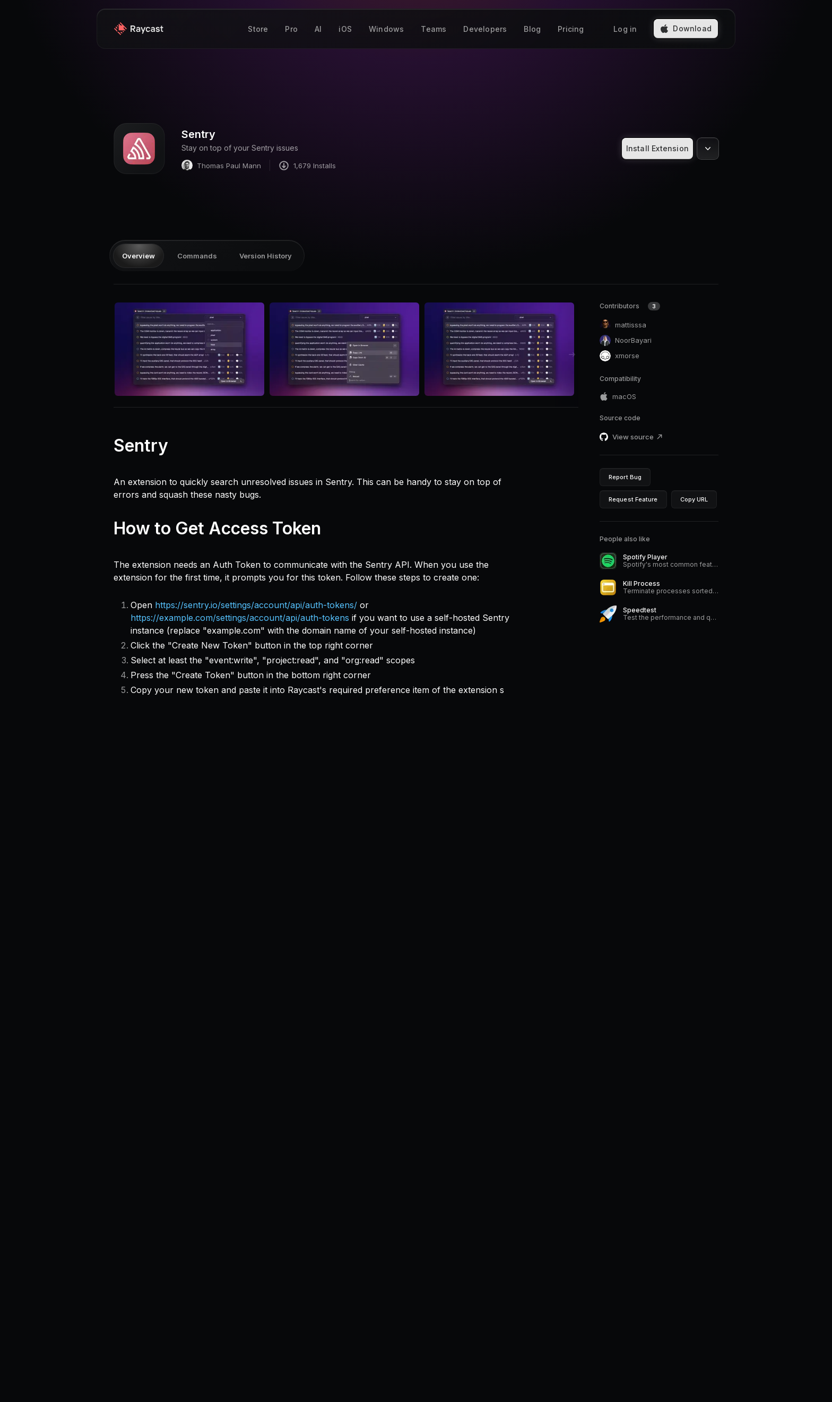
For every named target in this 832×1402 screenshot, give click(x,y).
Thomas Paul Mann (221, 165)
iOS (345, 28)
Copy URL (694, 499)
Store (258, 28)
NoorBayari (626, 340)
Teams (433, 28)
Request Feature (633, 499)
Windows (386, 28)
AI (318, 28)
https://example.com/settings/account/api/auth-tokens (240, 617)
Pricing (571, 28)
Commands (197, 256)
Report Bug (625, 477)
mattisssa (623, 325)
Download (686, 28)
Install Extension (657, 148)
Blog (532, 28)
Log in (625, 28)
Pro (291, 28)
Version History (265, 256)
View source (637, 436)
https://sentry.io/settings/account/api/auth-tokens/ (256, 605)
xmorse (619, 355)
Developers (485, 28)
